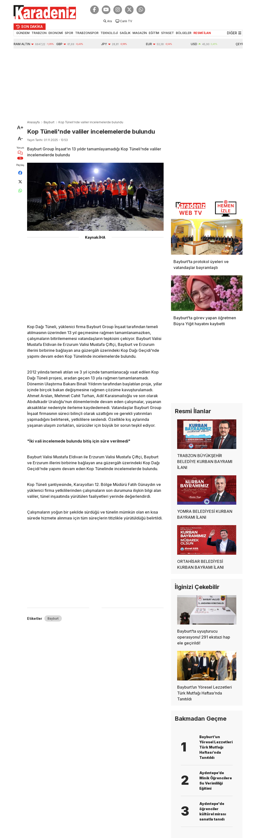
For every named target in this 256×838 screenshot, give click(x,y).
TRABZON (39, 33)
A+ (20, 127)
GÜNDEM (23, 33)
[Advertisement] (128, 85)
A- (20, 139)
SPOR (69, 33)
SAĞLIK (125, 33)
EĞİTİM (154, 33)
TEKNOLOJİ (109, 33)
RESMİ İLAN (202, 33)
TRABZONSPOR (87, 33)
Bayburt (49, 122)
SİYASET (167, 33)
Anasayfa (33, 122)
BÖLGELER (183, 33)
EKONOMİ (56, 33)
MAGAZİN (140, 33)
